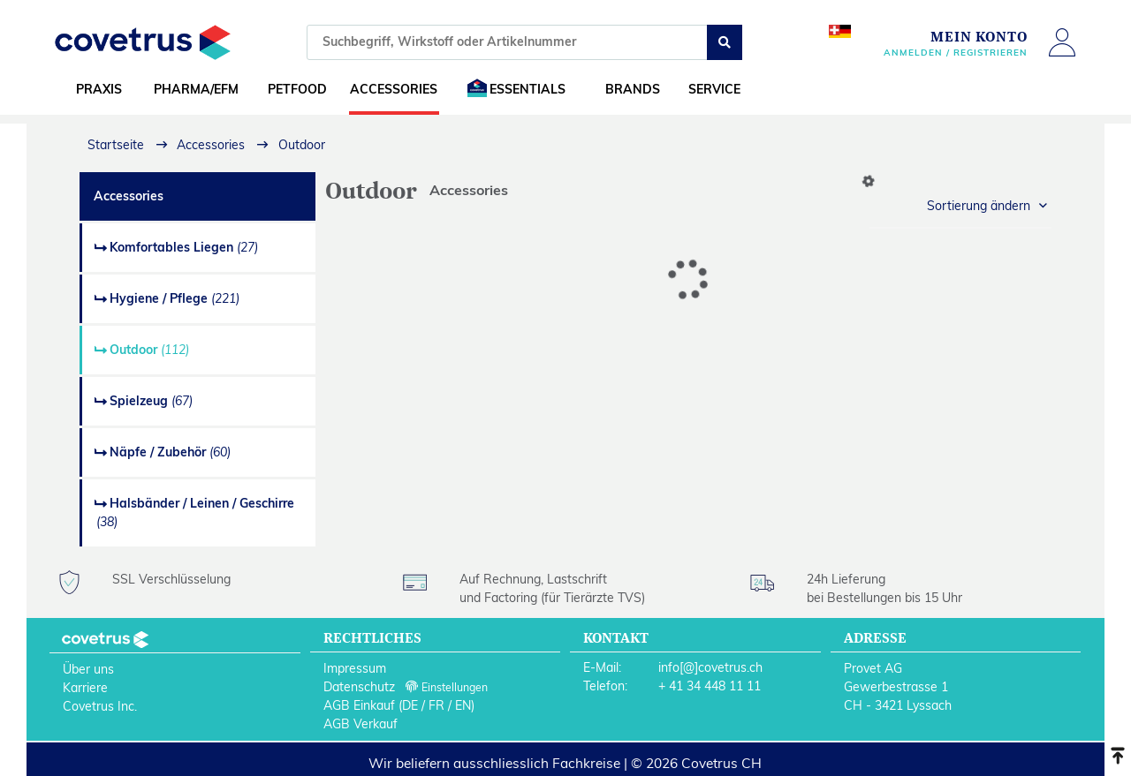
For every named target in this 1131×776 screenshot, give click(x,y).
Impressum (354, 668)
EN (463, 705)
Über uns (88, 669)
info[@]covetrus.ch (710, 667)
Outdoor (149, 350)
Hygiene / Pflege (174, 298)
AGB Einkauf (359, 705)
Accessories (128, 196)
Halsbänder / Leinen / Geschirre (195, 512)
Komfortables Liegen (184, 247)
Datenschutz (359, 687)
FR (436, 705)
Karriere (85, 688)
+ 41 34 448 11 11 (709, 686)
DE (410, 705)
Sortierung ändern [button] (978, 206)
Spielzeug (151, 401)
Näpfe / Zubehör (170, 452)
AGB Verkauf (360, 724)
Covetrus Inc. (100, 706)
